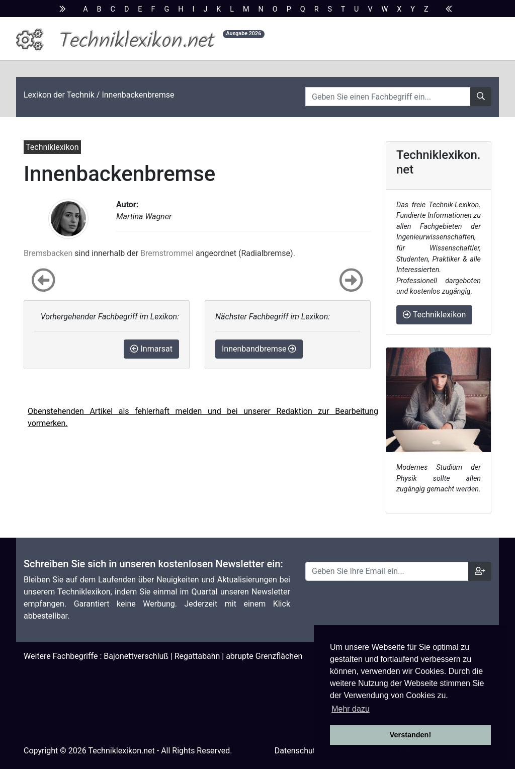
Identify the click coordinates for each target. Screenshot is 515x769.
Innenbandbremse (259, 349)
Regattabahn (197, 656)
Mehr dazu (350, 709)
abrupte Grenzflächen (264, 656)
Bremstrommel (167, 253)
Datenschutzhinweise (313, 750)
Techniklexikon (434, 314)
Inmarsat (151, 349)
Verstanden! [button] (410, 735)
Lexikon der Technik (59, 95)
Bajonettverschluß (136, 656)
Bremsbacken (48, 253)
